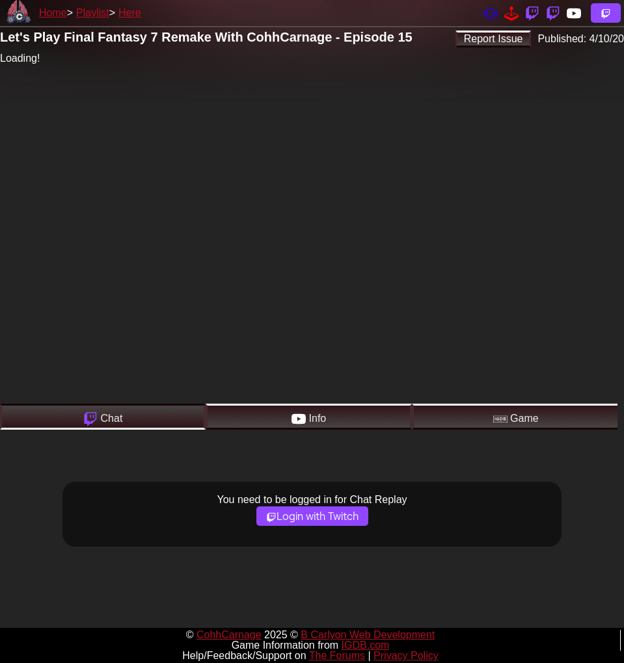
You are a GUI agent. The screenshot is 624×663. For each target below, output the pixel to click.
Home (53, 12)
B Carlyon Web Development (368, 634)
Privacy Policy (406, 655)
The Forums (337, 655)
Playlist (92, 12)
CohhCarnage (229, 634)
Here (129, 12)
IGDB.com (366, 645)
